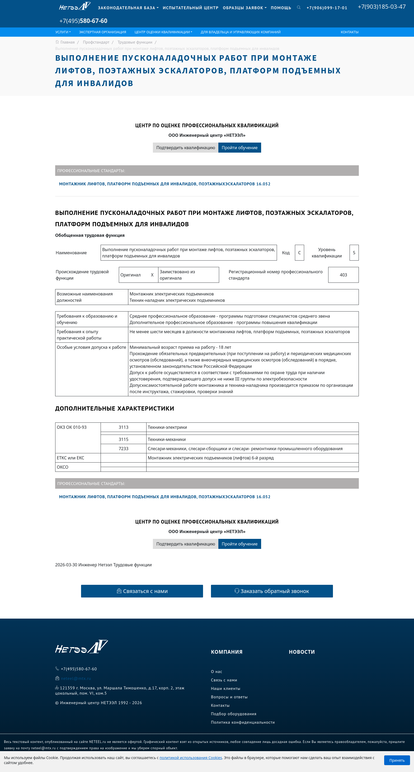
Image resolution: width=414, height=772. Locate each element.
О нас (216, 671)
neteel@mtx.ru (76, 678)
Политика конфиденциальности (243, 722)
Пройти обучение (240, 147)
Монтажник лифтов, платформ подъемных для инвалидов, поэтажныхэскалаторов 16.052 (165, 183)
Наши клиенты (226, 688)
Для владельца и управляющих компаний (241, 32)
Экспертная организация (102, 32)
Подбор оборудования (234, 713)
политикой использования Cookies (191, 757)
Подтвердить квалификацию (185, 147)
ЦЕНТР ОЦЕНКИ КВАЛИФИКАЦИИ (162, 32)
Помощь (281, 7)
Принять (397, 760)
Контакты (350, 32)
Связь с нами (224, 679)
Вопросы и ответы (229, 696)
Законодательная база (126, 7)
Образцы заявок (243, 7)
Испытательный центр (191, 7)
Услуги (61, 32)
